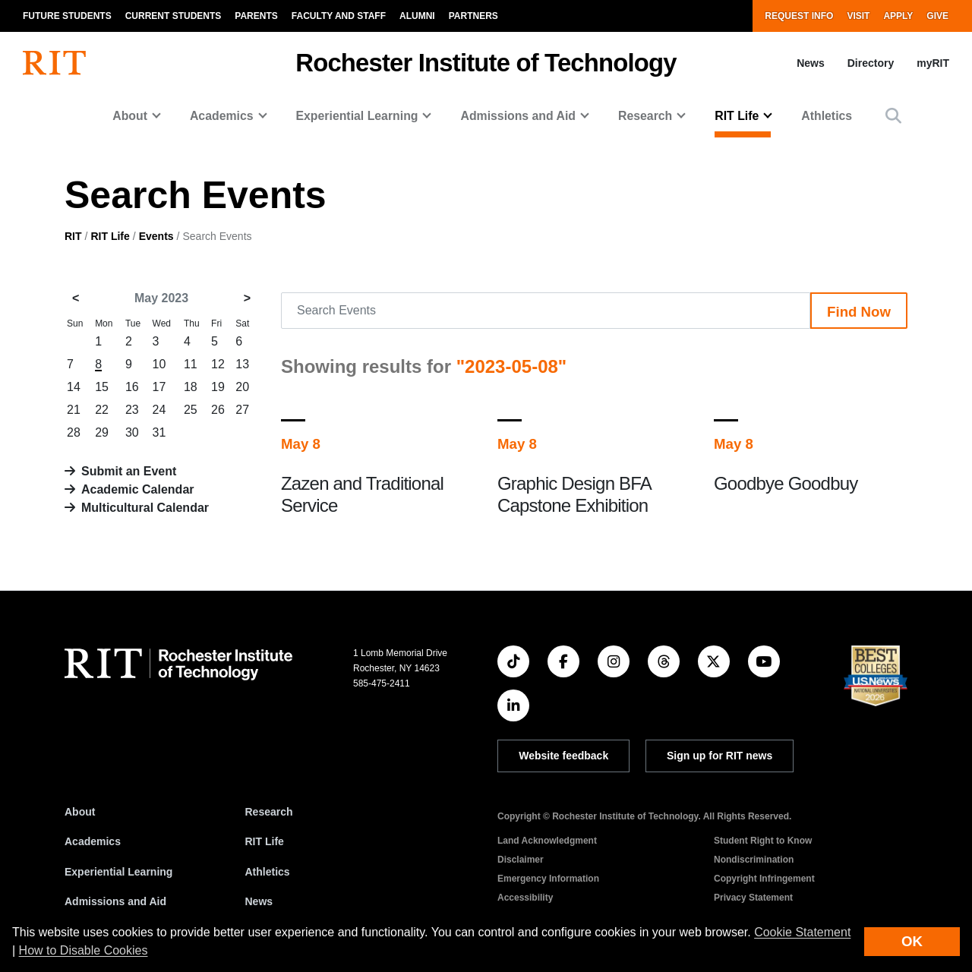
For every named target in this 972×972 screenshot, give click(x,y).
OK (912, 941)
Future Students (67, 16)
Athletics (826, 115)
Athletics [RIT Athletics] (267, 872)
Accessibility (525, 897)
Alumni (417, 16)
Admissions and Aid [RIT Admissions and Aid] (115, 901)
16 (132, 386)
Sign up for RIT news (719, 756)
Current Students (173, 16)
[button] (893, 116)
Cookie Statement (802, 932)
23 (132, 409)
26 (218, 409)
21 (73, 409)
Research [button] (645, 115)
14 (73, 386)
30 (132, 432)
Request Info (799, 16)
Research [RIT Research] (269, 812)
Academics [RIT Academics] (93, 841)
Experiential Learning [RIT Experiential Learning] (118, 872)
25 (190, 409)
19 (218, 386)
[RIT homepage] (54, 63)
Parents (256, 16)
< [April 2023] (75, 298)
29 (102, 432)
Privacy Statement (753, 897)
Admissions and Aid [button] (518, 115)
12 (218, 364)
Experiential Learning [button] (357, 115)
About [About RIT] (80, 812)
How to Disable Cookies (83, 950)
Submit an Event (128, 471)
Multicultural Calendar (145, 507)
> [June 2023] (247, 298)
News (811, 63)
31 (159, 432)
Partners (473, 16)
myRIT (933, 63)
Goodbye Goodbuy (785, 483)
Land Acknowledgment (547, 840)
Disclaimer (520, 859)
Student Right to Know (763, 840)
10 (159, 364)
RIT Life (109, 236)
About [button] (129, 115)
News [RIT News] (259, 901)
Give (937, 16)
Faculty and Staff (339, 16)
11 (190, 364)
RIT (73, 236)
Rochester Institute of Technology (485, 63)
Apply (898, 16)
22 (102, 409)
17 (159, 386)
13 (242, 364)
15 (102, 386)
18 (190, 386)
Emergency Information (548, 878)
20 (242, 386)
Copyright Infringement (764, 878)
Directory (870, 63)
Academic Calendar (137, 489)
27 (242, 409)
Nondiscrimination (754, 859)
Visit (858, 16)
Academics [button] (222, 115)
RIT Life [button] (737, 115)
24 (159, 409)
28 (73, 432)
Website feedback (563, 756)
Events (156, 236)
